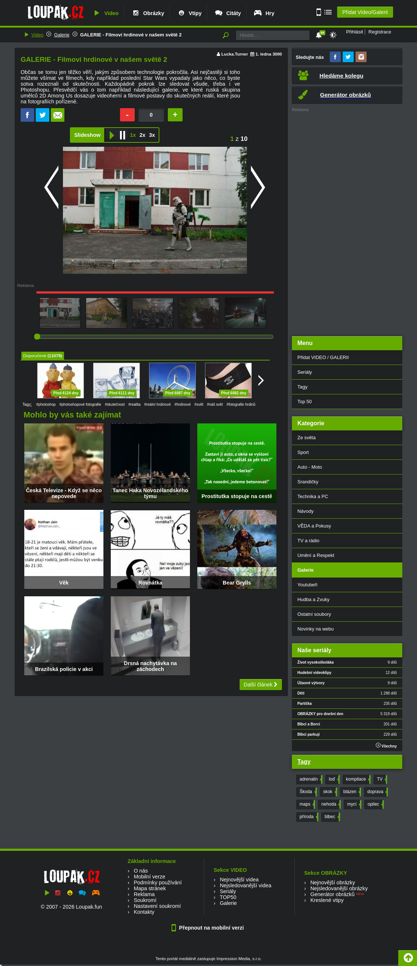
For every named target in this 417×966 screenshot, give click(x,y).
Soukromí (145, 900)
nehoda (330, 804)
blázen (351, 792)
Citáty (227, 13)
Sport (303, 452)
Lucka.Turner (235, 54)
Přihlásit (354, 32)
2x (142, 135)
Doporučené (34, 356)
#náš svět (215, 404)
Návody (305, 511)
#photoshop (46, 404)
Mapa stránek (150, 888)
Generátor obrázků (332, 894)
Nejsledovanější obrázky (339, 888)
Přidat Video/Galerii (365, 12)
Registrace (379, 32)
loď (333, 779)
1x (133, 135)
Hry (263, 13)
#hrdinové (182, 404)
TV (381, 779)
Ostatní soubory (314, 614)
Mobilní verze (149, 877)
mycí (353, 804)
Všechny (386, 745)
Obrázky (147, 13)
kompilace (357, 779)
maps (307, 804)
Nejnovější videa (239, 879)
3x (152, 135)
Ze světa (306, 437)
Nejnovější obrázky (332, 882)
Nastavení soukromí (157, 906)
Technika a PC (312, 496)
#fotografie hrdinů (241, 404)
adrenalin (310, 779)
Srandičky (307, 481)
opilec (375, 804)
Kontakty (144, 912)
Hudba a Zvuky (313, 599)
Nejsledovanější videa (245, 885)
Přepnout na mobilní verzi (208, 928)
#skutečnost (115, 404)
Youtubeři (307, 584)
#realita (134, 404)
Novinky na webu (315, 629)
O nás (141, 871)
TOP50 (228, 897)
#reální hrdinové (157, 404)
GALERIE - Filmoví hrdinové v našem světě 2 (131, 35)
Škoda (307, 792)
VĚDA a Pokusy (314, 526)
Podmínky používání (157, 882)
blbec (332, 817)
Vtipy (189, 13)
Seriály (304, 372)
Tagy (302, 387)
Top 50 (304, 401)
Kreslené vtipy (326, 900)
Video (105, 13)
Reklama (144, 894)
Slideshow (87, 135)
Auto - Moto (309, 467)
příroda (308, 817)
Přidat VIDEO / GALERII (323, 357)
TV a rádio (308, 540)
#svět (198, 404)
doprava (376, 792)
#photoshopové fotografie (80, 404)
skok (329, 792)
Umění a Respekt (315, 555)
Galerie (62, 35)
